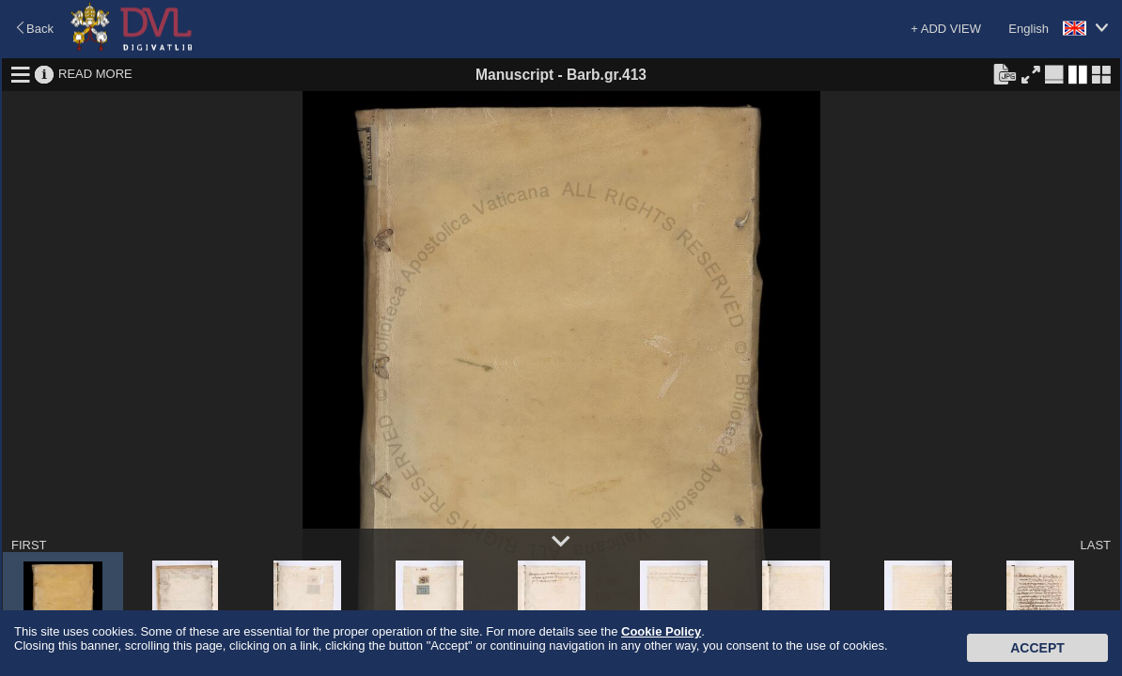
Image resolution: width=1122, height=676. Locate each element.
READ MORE (95, 74)
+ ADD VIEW (946, 29)
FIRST (29, 545)
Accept (1037, 647)
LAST (1095, 545)
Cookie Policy (661, 631)
